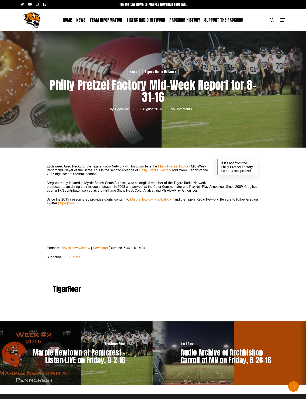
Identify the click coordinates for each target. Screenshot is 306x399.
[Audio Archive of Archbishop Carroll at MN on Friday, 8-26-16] (229, 353)
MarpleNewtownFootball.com (152, 199)
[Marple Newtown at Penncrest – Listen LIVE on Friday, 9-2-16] (76, 353)
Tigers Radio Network (160, 71)
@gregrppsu (67, 203)
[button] (282, 20)
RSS (66, 257)
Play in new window (75, 248)
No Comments (181, 109)
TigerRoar (122, 109)
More (76, 257)
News (133, 71)
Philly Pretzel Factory (174, 166)
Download (100, 248)
